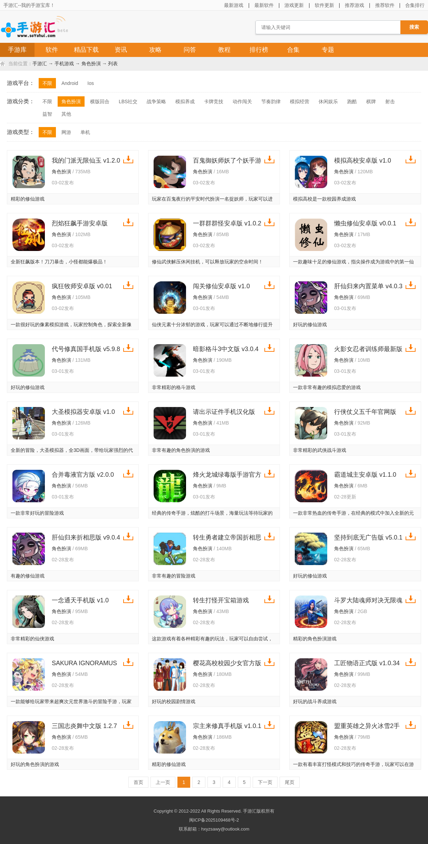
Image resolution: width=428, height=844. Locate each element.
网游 (66, 132)
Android (69, 83)
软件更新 (324, 5)
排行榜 (259, 49)
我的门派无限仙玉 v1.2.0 (86, 160)
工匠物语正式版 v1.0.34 (367, 663)
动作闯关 (242, 101)
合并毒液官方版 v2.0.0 (83, 474)
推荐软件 (385, 5)
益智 (47, 114)
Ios (90, 83)
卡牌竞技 (213, 101)
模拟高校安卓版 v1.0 (362, 160)
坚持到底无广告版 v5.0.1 (368, 537)
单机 (85, 132)
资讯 (121, 49)
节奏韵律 (271, 101)
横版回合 (99, 101)
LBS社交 (128, 101)
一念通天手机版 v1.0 (80, 600)
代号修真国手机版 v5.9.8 (86, 349)
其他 (66, 114)
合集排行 (415, 5)
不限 (47, 83)
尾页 (289, 782)
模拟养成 (185, 101)
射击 (390, 101)
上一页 (163, 782)
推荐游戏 (354, 5)
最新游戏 (233, 5)
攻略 (155, 49)
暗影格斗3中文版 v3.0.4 (226, 349)
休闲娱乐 (328, 101)
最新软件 (264, 5)
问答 (190, 49)
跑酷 (352, 101)
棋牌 (371, 101)
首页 (138, 782)
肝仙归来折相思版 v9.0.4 (86, 537)
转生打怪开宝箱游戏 (221, 600)
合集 (293, 49)
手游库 (17, 49)
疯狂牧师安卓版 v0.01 (82, 286)
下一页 (265, 782)
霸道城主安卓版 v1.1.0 (365, 474)
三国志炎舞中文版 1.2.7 (84, 725)
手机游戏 (64, 63)
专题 (328, 49)
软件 (52, 49)
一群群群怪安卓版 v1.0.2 (227, 223)
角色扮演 (91, 63)
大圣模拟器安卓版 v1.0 (83, 411)
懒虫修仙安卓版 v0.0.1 (365, 223)
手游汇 (39, 63)
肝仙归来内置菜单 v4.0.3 (368, 286)
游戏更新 (294, 5)
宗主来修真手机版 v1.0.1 (227, 725)
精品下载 (86, 49)
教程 (224, 49)
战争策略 (156, 101)
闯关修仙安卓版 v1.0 (221, 286)
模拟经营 (299, 101)
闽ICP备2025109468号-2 (214, 820)
